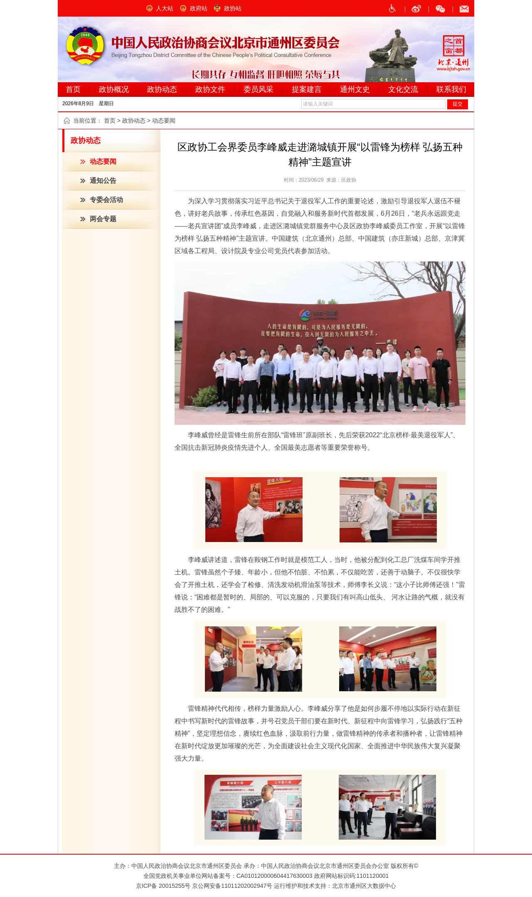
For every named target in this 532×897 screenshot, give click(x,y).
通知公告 (103, 180)
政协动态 (133, 120)
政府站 (198, 8)
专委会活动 (106, 199)
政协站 (232, 8)
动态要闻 (103, 161)
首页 (110, 120)
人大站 (164, 8)
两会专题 (103, 218)
